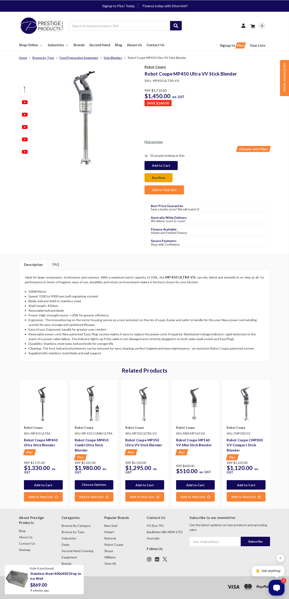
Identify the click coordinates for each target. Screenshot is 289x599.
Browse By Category (76, 526)
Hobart (109, 532)
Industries (58, 45)
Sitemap (24, 550)
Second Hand (99, 45)
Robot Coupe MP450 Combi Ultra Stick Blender (91, 445)
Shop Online (31, 45)
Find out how (153, 142)
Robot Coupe (113, 544)
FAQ (55, 264)
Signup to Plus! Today (118, 6)
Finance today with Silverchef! (165, 6)
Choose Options (94, 484)
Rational (110, 538)
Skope (108, 551)
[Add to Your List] (43, 497)
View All (110, 563)
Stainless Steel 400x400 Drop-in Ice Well (55, 576)
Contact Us (155, 45)
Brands (79, 45)
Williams (110, 557)
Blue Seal (110, 526)
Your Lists (257, 45)
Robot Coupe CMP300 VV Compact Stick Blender (245, 445)
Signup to (232, 45)
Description (33, 265)
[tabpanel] (43, 443)
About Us (134, 45)
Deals (66, 544)
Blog (118, 45)
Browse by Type (73, 532)
